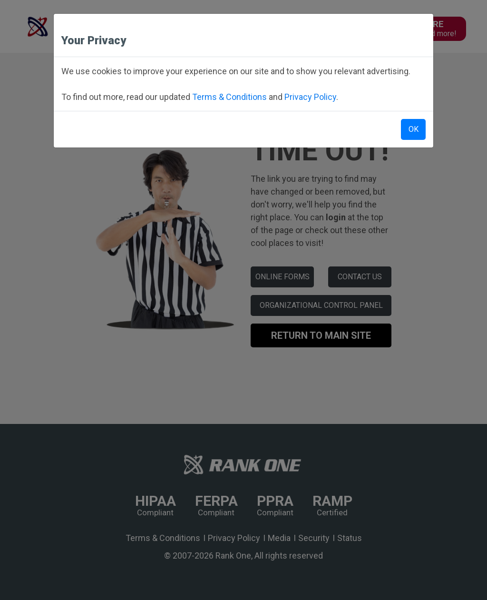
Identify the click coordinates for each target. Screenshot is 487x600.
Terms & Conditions (229, 97)
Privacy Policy (310, 97)
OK (414, 129)
